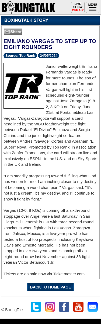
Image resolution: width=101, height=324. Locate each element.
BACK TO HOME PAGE (50, 287)
